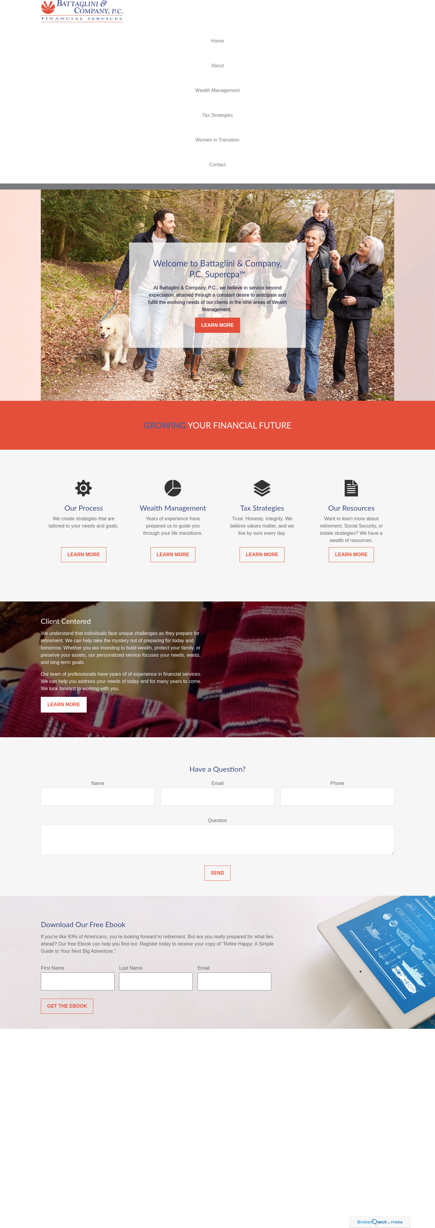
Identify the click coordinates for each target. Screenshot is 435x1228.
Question (217, 820)
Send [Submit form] (217, 873)
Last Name (130, 968)
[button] (217, 41)
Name (97, 783)
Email (217, 783)
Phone (337, 783)
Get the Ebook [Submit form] (67, 1006)
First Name (52, 968)
